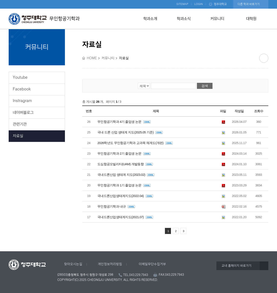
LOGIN (198, 4)
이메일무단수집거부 (152, 264)
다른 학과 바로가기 (249, 4)
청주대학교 (220, 4)
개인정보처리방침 (110, 264)
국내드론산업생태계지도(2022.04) (125, 196)
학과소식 (184, 19)
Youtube (20, 77)
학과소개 (150, 19)
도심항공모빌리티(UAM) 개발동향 (125, 164)
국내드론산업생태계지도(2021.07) (125, 217)
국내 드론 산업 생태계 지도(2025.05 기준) (130, 132)
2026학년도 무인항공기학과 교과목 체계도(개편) (135, 143)
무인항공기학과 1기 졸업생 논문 (124, 185)
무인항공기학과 (44, 19)
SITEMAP (182, 4)
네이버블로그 (23, 112)
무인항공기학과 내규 (116, 206)
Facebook (22, 89)
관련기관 (20, 124)
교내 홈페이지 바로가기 (236, 265)
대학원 (251, 19)
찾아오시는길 (73, 264)
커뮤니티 (217, 19)
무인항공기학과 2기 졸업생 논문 (124, 153)
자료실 (18, 136)
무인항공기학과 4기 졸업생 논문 (124, 121)
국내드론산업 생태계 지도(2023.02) (125, 174)
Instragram (22, 101)
